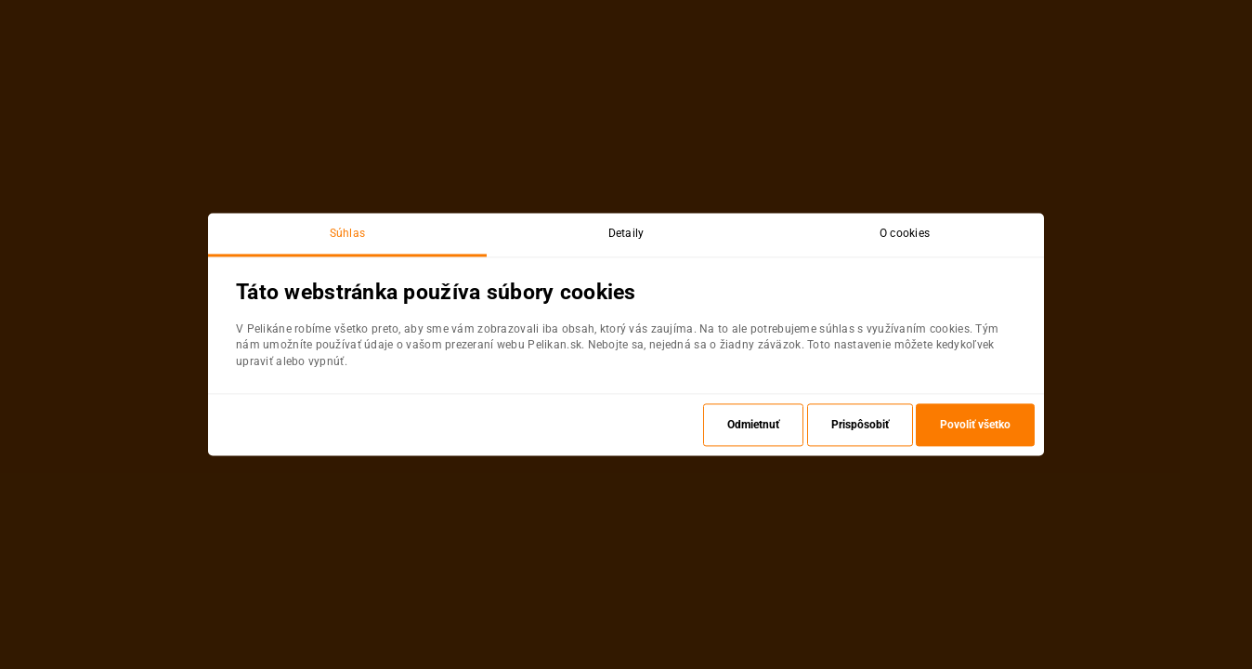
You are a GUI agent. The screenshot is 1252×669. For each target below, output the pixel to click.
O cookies (905, 233)
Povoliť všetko (975, 425)
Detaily (626, 233)
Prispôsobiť (860, 425)
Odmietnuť (753, 425)
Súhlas (348, 233)
